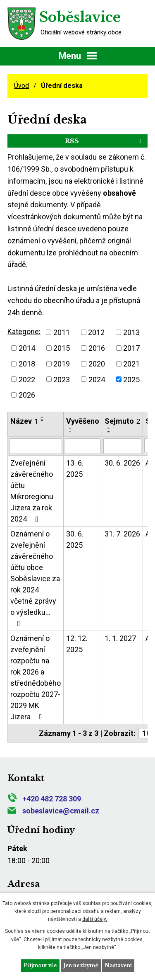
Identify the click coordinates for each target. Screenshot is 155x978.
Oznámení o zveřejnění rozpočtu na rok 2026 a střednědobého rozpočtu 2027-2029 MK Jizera (35, 677)
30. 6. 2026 (122, 463)
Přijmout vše (40, 965)
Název (24, 421)
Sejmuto (122, 421)
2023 (61, 379)
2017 (131, 348)
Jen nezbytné (80, 965)
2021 (131, 363)
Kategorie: (24, 331)
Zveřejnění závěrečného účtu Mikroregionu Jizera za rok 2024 (31, 491)
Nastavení (118, 965)
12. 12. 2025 (77, 644)
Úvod (21, 86)
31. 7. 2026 (122, 533)
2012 (96, 332)
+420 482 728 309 (44, 798)
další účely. (94, 919)
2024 (96, 379)
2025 (131, 379)
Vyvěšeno (82, 421)
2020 (96, 363)
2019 (61, 363)
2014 (27, 348)
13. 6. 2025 (74, 468)
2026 (27, 395)
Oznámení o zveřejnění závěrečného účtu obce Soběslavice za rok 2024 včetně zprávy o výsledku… (35, 578)
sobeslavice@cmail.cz (53, 810)
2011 (61, 332)
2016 (96, 348)
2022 (27, 379)
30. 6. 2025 (74, 539)
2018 (27, 363)
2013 (131, 332)
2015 (61, 348)
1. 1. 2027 (120, 638)
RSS (104, 141)
